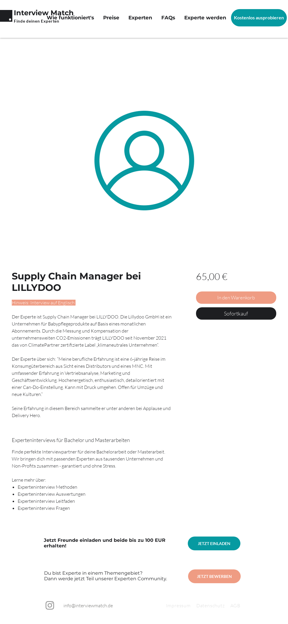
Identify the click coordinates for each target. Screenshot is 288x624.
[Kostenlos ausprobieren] (259, 17)
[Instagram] (50, 605)
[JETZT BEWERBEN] (214, 576)
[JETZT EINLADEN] (214, 543)
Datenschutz (213, 605)
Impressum (178, 605)
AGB (235, 605)
